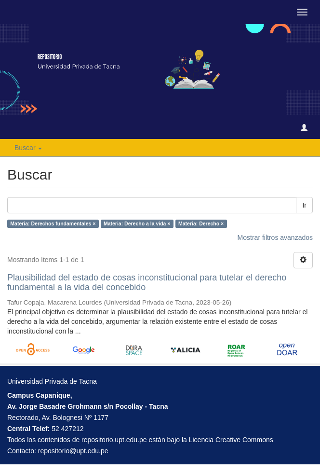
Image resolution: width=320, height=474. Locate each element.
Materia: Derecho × (201, 223)
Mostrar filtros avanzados (275, 237)
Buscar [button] (28, 148)
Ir (304, 205)
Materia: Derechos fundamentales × (52, 223)
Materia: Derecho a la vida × (137, 223)
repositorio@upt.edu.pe (73, 451)
